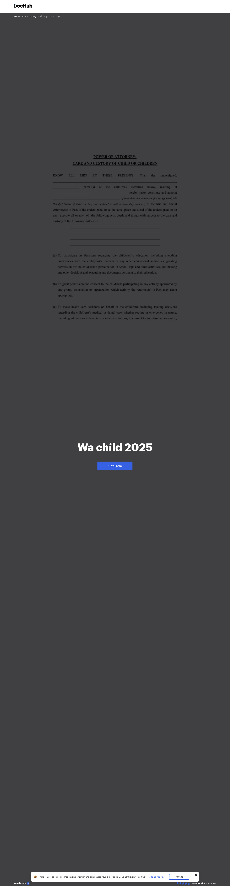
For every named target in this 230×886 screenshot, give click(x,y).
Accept (179, 876)
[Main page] (23, 6)
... (157, 876)
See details (20, 883)
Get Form (115, 466)
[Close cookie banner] (196, 875)
